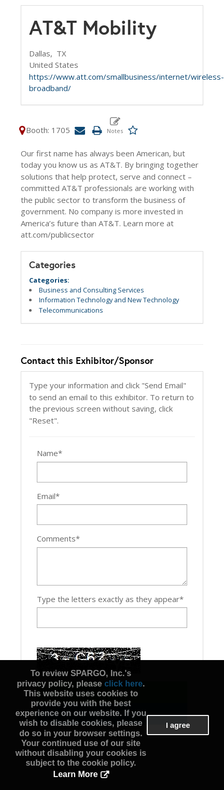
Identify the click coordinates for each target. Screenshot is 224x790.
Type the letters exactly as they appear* (110, 599)
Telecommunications (71, 310)
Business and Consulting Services (91, 290)
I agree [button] (178, 725)
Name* (49, 453)
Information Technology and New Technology (109, 299)
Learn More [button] (75, 774)
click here (123, 683)
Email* (48, 496)
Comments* (58, 538)
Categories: (49, 280)
